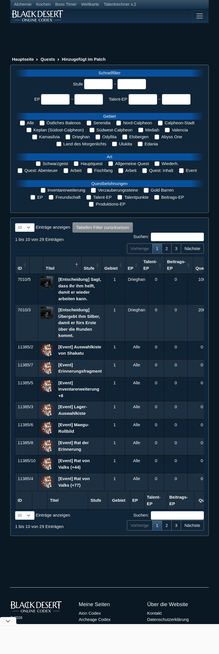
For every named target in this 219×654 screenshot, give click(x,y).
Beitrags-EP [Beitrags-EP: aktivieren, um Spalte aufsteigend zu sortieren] (199, 265)
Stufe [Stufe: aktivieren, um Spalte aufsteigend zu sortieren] (112, 268)
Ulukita (125, 143)
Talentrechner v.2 (120, 4)
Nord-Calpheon (137, 122)
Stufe (78, 84)
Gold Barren (162, 190)
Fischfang (103, 170)
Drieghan (81, 136)
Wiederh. (170, 163)
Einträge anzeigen (42, 227)
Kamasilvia (49, 136)
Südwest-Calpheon (114, 129)
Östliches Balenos (63, 122)
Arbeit (76, 170)
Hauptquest (92, 163)
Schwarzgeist (55, 163)
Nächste (192, 248)
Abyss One (171, 136)
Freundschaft (68, 197)
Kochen (43, 4)
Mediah (152, 129)
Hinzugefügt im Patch (84, 59)
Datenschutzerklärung (168, 619)
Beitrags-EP (172, 197)
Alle (30, 122)
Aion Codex (90, 613)
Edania (151, 143)
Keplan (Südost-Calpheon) (58, 129)
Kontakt (154, 613)
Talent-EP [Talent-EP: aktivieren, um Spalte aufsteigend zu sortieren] (173, 265)
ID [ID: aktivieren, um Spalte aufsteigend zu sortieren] (20, 268)
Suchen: (168, 237)
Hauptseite (23, 59)
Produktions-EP (110, 204)
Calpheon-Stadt (179, 122)
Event (191, 170)
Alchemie (23, 4)
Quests (47, 59)
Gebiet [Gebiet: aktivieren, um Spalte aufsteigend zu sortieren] (134, 268)
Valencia (180, 129)
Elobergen (139, 136)
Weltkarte (90, 4)
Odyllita (109, 136)
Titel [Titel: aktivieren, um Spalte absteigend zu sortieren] (62, 268)
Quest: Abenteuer (41, 170)
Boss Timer (66, 4)
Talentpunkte (136, 197)
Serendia (102, 122)
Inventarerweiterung (67, 190)
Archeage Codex (95, 619)
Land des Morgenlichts (84, 143)
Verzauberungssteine (118, 190)
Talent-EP (118, 99)
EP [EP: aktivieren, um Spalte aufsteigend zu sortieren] (153, 268)
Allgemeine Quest (132, 163)
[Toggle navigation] (199, 16)
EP (37, 99)
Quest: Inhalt (161, 170)
